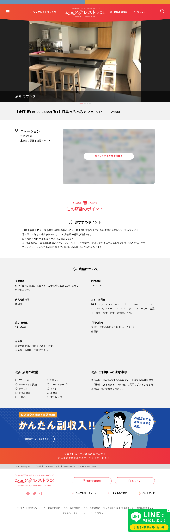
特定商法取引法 (110, 515)
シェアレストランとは (44, 19)
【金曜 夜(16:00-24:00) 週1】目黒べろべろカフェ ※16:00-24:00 (65, 473)
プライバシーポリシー (72, 520)
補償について (127, 515)
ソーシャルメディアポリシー (95, 520)
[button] (7, 18)
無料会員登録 (120, 19)
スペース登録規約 (92, 515)
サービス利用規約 (52, 515)
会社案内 (20, 515)
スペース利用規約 (72, 515)
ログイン (141, 19)
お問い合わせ (34, 515)
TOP (17, 473)
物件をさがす (27, 473)
